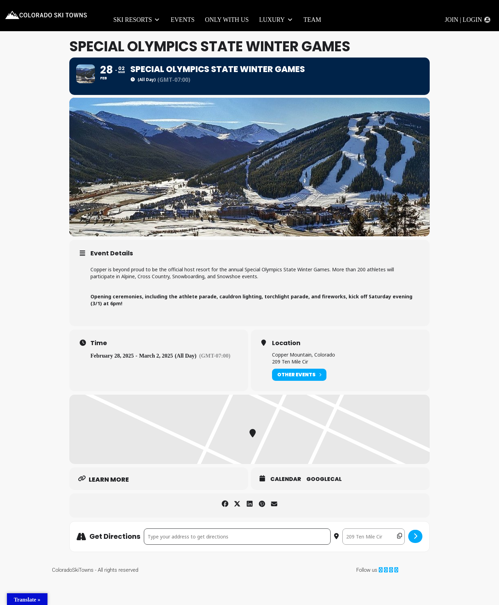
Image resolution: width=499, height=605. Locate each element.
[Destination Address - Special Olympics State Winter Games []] (373, 561)
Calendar (285, 504)
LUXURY (276, 20)
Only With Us (226, 19)
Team (312, 19)
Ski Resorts (136, 20)
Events (182, 19)
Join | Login (463, 19)
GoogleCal (324, 504)
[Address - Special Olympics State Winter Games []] (237, 561)
